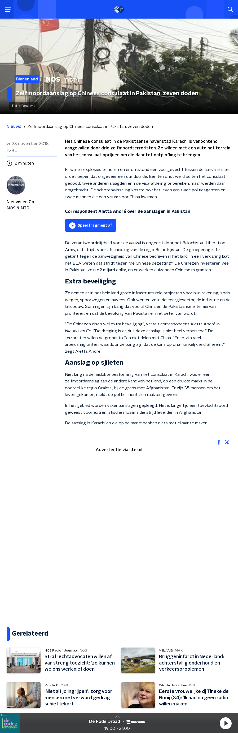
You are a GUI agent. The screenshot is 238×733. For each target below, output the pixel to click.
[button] (225, 723)
